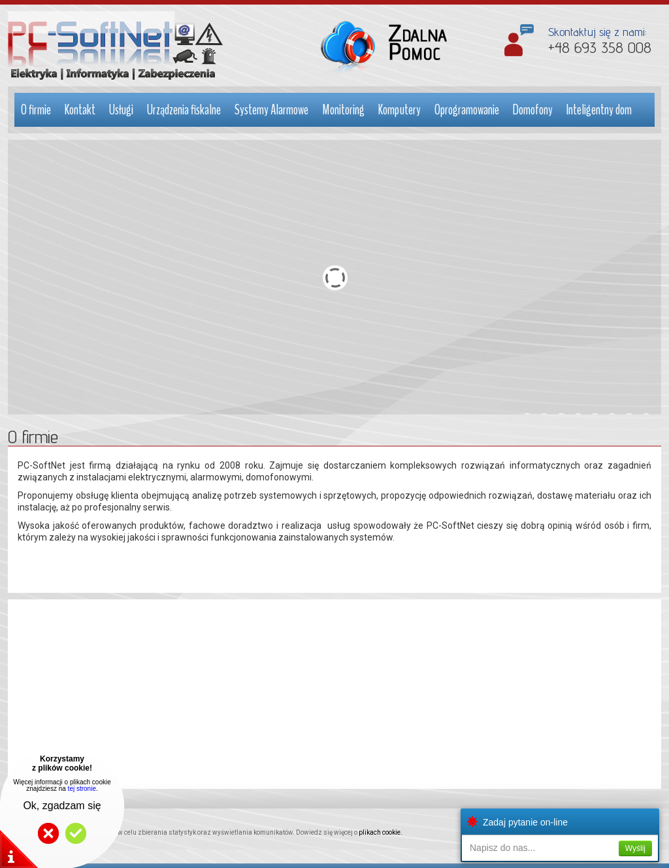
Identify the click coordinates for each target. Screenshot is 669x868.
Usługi (121, 110)
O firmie (36, 110)
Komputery (399, 110)
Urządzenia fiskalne (184, 110)
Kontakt (80, 110)
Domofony (533, 110)
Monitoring (343, 110)
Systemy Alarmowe (271, 110)
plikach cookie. (380, 832)
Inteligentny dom (599, 110)
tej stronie (82, 788)
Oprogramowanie (466, 110)
